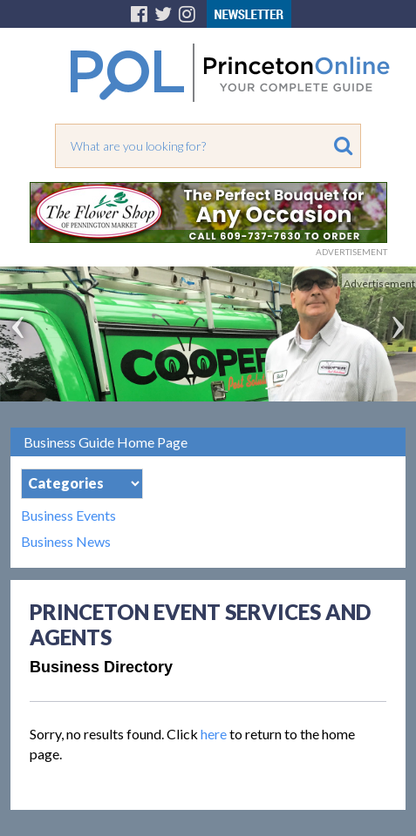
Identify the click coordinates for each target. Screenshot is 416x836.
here (214, 733)
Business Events (68, 515)
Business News (66, 541)
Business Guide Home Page (106, 442)
